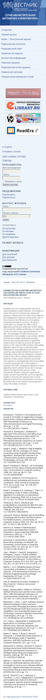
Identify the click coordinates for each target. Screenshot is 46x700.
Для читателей (9, 254)
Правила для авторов (11, 72)
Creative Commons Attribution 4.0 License (21, 273)
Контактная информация (13, 58)
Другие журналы (10, 236)
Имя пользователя (11, 167)
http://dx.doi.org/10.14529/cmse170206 (22, 697)
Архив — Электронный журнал (16, 39)
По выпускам (8, 228)
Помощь (7, 160)
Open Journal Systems (14, 156)
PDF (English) (7, 405)
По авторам (8, 231)
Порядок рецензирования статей (17, 76)
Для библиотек (9, 260)
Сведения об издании (12, 53)
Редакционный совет (11, 48)
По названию (8, 234)
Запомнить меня (13, 181)
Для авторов (8, 257)
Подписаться (8, 197)
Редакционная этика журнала (16, 67)
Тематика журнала (10, 62)
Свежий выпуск (9, 34)
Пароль (6, 174)
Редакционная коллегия (13, 43)
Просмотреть (8, 194)
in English (7, 146)
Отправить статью (11, 151)
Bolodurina (30, 282)
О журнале (6, 29)
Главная (6, 282)
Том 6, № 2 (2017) (18, 282)
